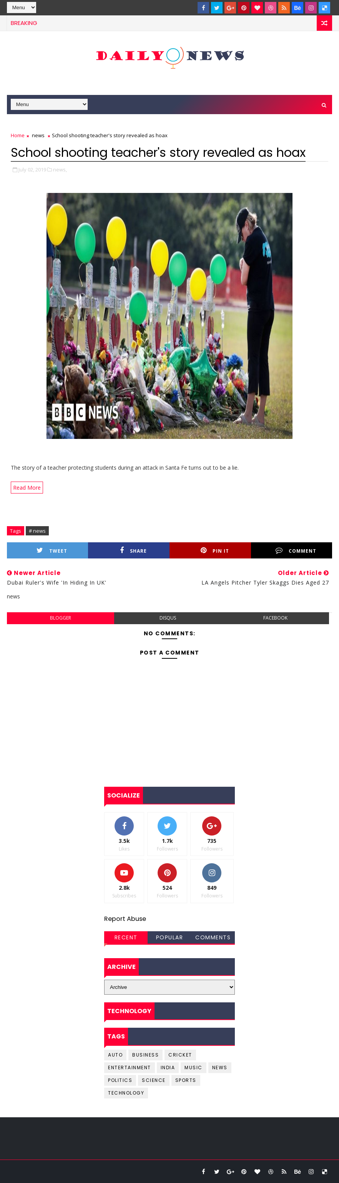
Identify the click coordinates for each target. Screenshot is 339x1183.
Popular (169, 937)
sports (185, 1080)
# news (37, 530)
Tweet (52, 550)
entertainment (129, 1067)
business (145, 1055)
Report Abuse (125, 918)
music (193, 1067)
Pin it (215, 550)
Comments (213, 937)
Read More (27, 487)
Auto (115, 1055)
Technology (126, 1093)
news (38, 135)
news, (60, 169)
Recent (126, 937)
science (154, 1080)
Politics (120, 1080)
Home (18, 135)
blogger (60, 618)
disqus (168, 618)
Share (133, 550)
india (168, 1067)
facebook (275, 618)
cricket (180, 1055)
